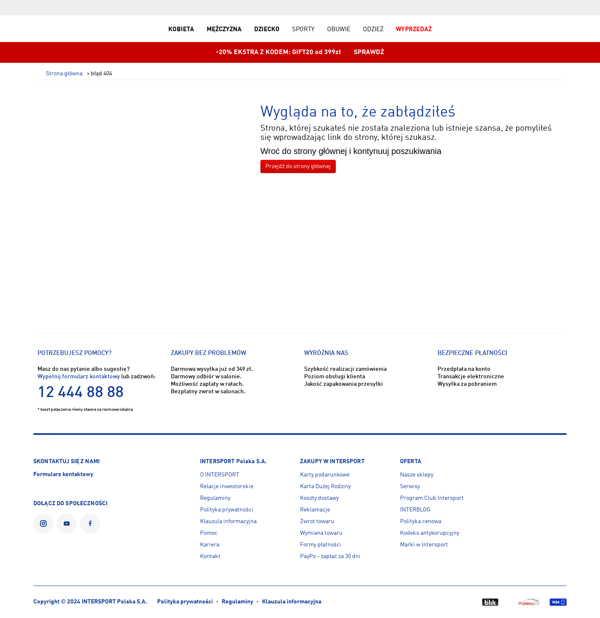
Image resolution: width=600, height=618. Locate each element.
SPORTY (303, 29)
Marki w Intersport (424, 545)
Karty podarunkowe (325, 475)
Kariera (209, 545)
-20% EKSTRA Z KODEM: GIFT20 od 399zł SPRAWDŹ (300, 52)
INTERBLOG (415, 510)
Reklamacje (315, 510)
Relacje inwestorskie (226, 486)
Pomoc (209, 533)
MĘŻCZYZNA (224, 29)
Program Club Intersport (432, 498)
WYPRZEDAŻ (414, 29)
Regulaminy (215, 498)
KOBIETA (181, 29)
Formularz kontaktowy (63, 474)
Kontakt (210, 556)
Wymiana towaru (321, 533)
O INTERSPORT (219, 475)
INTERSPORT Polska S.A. (233, 461)
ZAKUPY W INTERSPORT (332, 461)
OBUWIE (338, 29)
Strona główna (64, 74)
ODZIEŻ (373, 29)
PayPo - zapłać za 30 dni (330, 556)
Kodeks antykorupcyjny (429, 533)
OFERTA (410, 461)
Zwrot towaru (317, 521)
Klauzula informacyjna (228, 521)
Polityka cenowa (420, 521)
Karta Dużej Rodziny (325, 486)
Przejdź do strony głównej (298, 166)
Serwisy (410, 486)
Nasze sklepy (416, 475)
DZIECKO (267, 29)
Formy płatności (320, 545)
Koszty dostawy (319, 498)
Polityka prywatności (226, 510)
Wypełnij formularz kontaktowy (79, 377)
